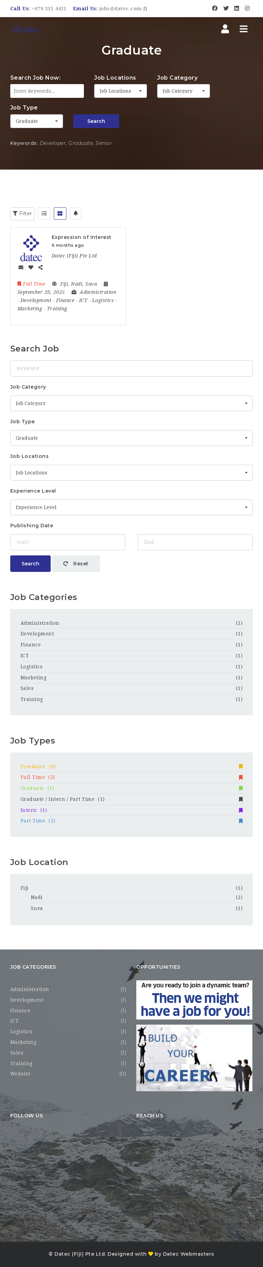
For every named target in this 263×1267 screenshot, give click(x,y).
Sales (27, 688)
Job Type (24, 107)
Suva (37, 908)
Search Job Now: (35, 77)
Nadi (37, 897)
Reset (76, 564)
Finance (31, 644)
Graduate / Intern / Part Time (132, 799)
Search (96, 121)
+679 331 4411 (49, 8)
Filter (22, 213)
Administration (40, 623)
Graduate (132, 788)
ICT (25, 655)
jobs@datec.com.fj (123, 8)
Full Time (132, 777)
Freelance (132, 766)
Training (32, 699)
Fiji (25, 888)
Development (37, 633)
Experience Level (33, 491)
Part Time (132, 820)
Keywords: (24, 143)
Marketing (34, 677)
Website (20, 1073)
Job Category (177, 77)
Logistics (32, 666)
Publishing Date (31, 525)
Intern (132, 810)
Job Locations (115, 77)
